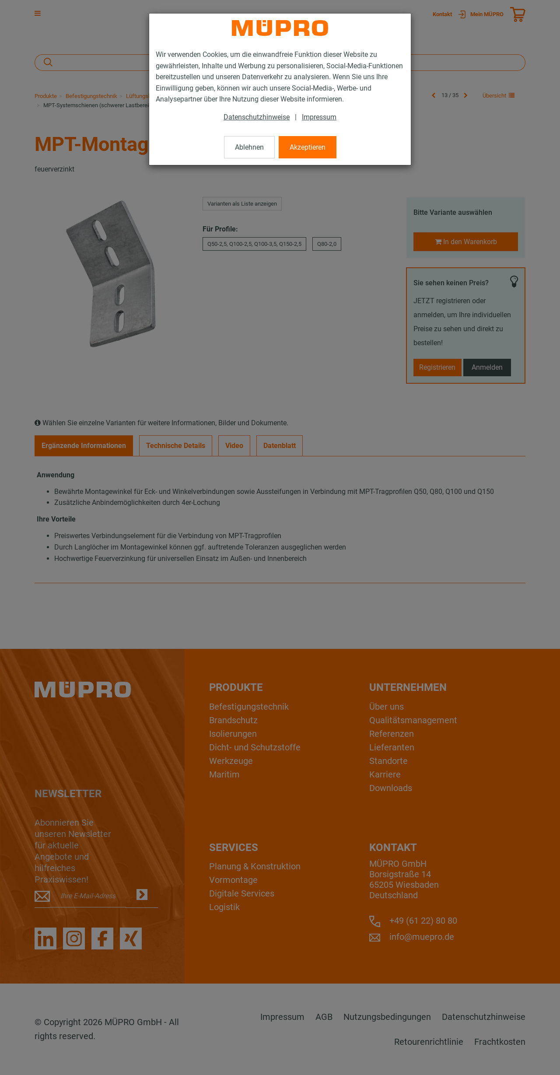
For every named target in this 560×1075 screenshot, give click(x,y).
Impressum (319, 117)
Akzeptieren (308, 147)
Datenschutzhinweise (257, 117)
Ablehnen (249, 147)
